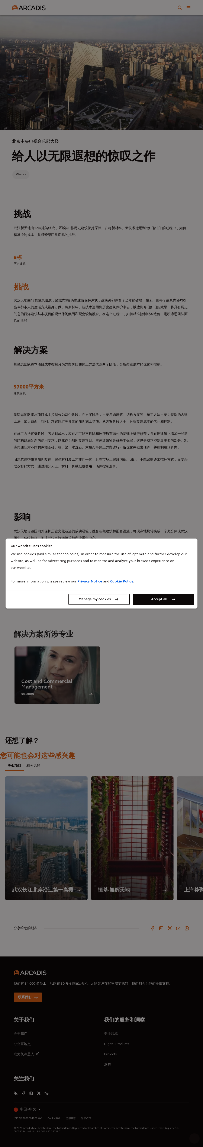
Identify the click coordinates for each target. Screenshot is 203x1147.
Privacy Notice (89, 581)
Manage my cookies (95, 599)
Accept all (159, 599)
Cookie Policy (121, 581)
